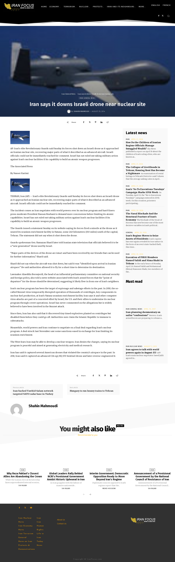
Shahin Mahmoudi (81, 111)
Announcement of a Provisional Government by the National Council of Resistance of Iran (152, 476)
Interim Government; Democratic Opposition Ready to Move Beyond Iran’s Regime (109, 476)
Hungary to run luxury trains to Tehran (91, 391)
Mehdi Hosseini (109, 488)
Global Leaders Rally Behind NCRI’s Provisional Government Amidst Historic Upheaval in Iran (66, 476)
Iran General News (68, 94)
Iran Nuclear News (134, 346)
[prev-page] (84, 494)
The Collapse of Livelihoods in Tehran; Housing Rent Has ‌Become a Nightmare (145, 170)
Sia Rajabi (23, 485)
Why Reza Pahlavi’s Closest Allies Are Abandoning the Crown (22, 475)
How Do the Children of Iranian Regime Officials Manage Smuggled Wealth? (143, 145)
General (129, 232)
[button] (168, 15)
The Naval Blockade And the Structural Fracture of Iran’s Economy (142, 216)
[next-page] (90, 494)
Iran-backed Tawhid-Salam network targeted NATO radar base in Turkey (33, 392)
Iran (128, 139)
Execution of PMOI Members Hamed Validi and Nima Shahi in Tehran (144, 260)
